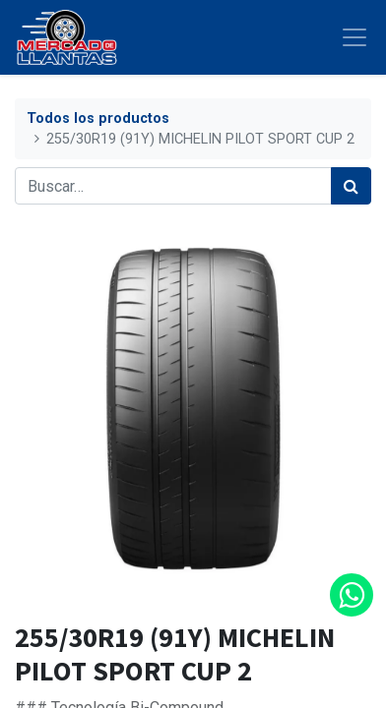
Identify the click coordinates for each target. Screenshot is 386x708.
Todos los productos (98, 118)
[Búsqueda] (351, 186)
